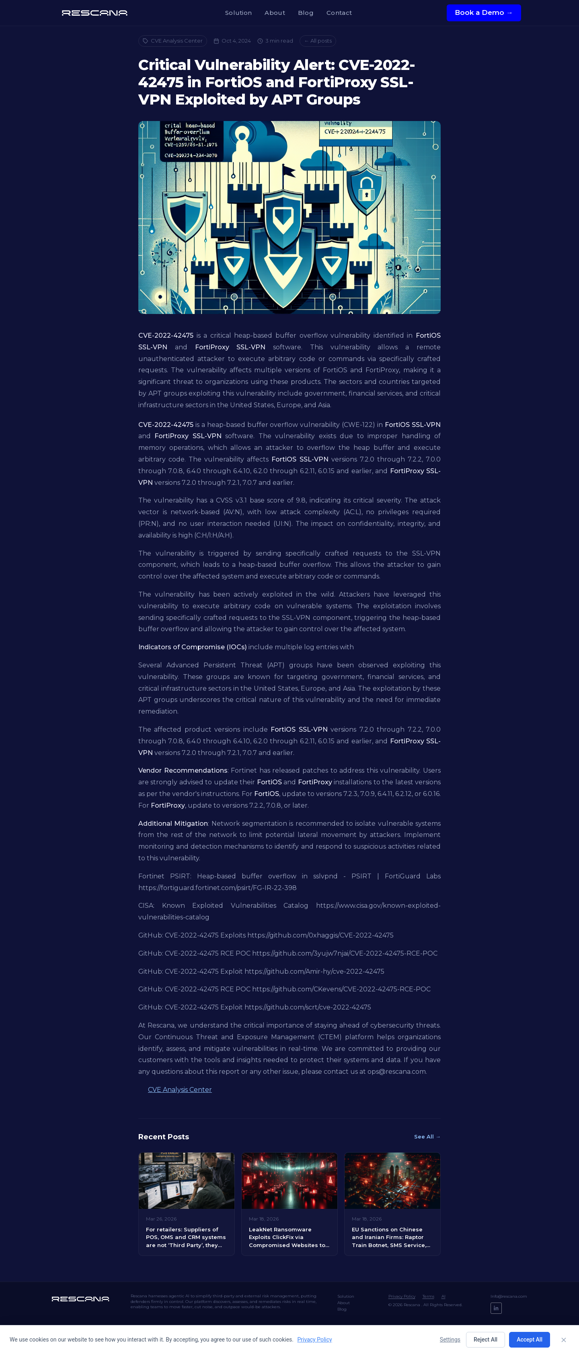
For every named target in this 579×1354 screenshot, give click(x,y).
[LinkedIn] (496, 1308)
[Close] (563, 1340)
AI (443, 1296)
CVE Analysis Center (173, 40)
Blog (306, 12)
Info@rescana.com (509, 1296)
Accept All (529, 1339)
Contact (339, 12)
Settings (450, 1339)
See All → (427, 1136)
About (275, 12)
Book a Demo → (484, 12)
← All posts (318, 40)
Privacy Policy (401, 1296)
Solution (238, 12)
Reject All (485, 1339)
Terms (428, 1296)
